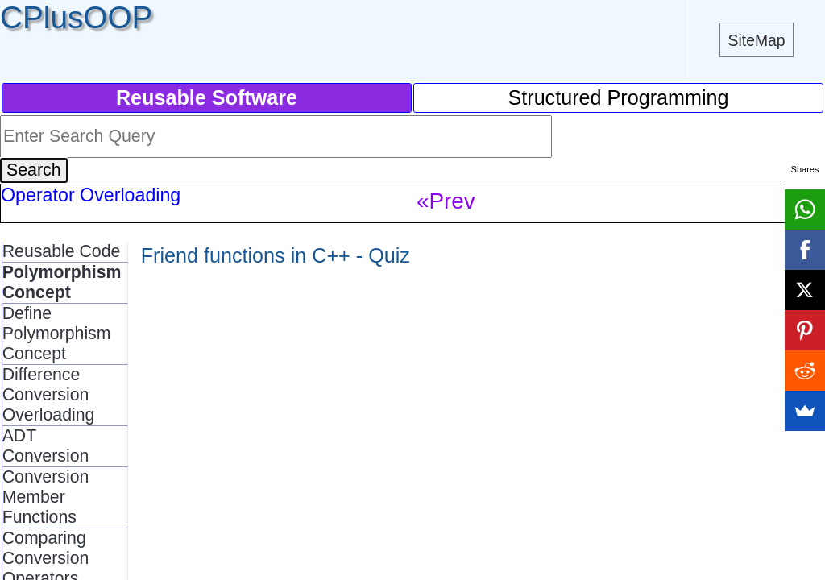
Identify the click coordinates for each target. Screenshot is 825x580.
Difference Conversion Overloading (48, 395)
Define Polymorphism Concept (56, 333)
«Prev (446, 200)
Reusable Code (61, 251)
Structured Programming (618, 97)
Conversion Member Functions (45, 497)
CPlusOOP (76, 17)
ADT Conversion (45, 446)
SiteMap (757, 40)
